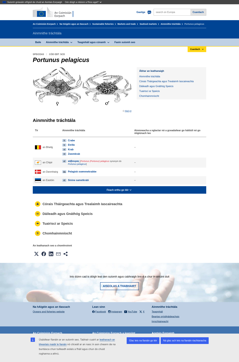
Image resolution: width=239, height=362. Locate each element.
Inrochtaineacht (160, 321)
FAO (127, 111)
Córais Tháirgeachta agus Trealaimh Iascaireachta (166, 81)
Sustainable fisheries (103, 24)
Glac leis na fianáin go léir (143, 340)
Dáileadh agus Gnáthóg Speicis (156, 86)
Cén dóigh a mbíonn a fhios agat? (83, 2)
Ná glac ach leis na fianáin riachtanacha (184, 340)
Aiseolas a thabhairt (119, 286)
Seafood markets (148, 24)
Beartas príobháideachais (165, 316)
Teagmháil (157, 311)
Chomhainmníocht (149, 96)
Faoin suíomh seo (124, 42)
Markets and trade (127, 24)
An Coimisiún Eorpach (44, 24)
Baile (38, 42)
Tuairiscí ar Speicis (149, 91)
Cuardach (198, 12)
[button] (36, 254)
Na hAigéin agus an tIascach (73, 24)
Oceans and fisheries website (49, 311)
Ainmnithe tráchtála (171, 24)
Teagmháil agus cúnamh (91, 42)
